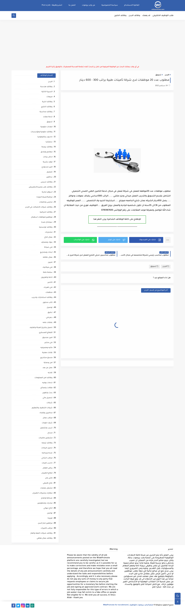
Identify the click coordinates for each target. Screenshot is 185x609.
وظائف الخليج (120, 16)
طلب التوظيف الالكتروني (163, 16)
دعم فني (49, 318)
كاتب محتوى (47, 303)
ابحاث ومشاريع (46, 252)
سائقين (49, 177)
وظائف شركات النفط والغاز (41, 533)
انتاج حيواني (47, 508)
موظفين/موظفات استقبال (41, 217)
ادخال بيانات (47, 157)
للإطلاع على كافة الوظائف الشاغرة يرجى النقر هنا (117, 219)
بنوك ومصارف (46, 242)
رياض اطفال (47, 468)
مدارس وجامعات (45, 202)
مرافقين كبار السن (45, 523)
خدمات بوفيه (47, 383)
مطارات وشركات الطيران (42, 493)
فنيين (50, 262)
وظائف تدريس (46, 182)
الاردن (167, 75)
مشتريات (48, 232)
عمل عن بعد (47, 368)
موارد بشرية (47, 162)
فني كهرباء (48, 287)
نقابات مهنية (47, 353)
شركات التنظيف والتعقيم (42, 408)
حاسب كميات (47, 463)
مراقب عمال (47, 418)
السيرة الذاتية (47, 92)
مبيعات (49, 97)
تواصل (49, 513)
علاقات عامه (47, 323)
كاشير (50, 282)
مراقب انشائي (46, 458)
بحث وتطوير (47, 393)
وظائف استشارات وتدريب (42, 298)
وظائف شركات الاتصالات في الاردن (38, 207)
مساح (50, 433)
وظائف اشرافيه (46, 212)
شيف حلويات (47, 423)
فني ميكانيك (47, 267)
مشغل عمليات (46, 488)
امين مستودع (47, 167)
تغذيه (50, 373)
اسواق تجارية (47, 192)
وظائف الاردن (134, 16)
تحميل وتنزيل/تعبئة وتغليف (41, 328)
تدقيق (50, 313)
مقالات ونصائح (46, 388)
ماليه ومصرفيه (46, 348)
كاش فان (48, 478)
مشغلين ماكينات (45, 438)
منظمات (49, 293)
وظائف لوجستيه (45, 227)
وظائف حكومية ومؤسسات (41, 132)
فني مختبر (48, 343)
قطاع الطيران (46, 473)
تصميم (49, 172)
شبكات (49, 403)
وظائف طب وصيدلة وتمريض (40, 187)
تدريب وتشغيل (46, 428)
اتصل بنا (72, 5)
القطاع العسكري (45, 333)
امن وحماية (48, 363)
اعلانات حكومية (46, 127)
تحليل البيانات (46, 448)
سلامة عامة (47, 272)
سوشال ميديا (46, 222)
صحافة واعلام (46, 498)
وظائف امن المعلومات (43, 378)
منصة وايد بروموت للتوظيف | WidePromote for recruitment (128, 605)
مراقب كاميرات (46, 528)
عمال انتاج (48, 237)
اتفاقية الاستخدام (131, 5)
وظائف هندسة (46, 87)
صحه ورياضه (47, 453)
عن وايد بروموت (88, 5)
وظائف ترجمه (47, 443)
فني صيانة (48, 247)
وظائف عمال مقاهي (44, 538)
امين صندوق (47, 338)
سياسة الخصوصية (109, 5)
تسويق (158, 75)
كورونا (50, 518)
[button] (146, 240)
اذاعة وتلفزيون (46, 277)
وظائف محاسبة (46, 112)
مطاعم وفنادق (46, 152)
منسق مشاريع (46, 358)
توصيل (49, 308)
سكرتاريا (49, 142)
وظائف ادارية (47, 102)
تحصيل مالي (47, 398)
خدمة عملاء (47, 117)
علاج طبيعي (47, 483)
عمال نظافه (47, 257)
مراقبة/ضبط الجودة (44, 197)
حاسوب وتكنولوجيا (44, 137)
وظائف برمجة (47, 147)
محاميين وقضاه (46, 413)
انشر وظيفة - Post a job (52, 5)
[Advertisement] (92, 42)
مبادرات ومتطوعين (44, 503)
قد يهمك (146, 16)
